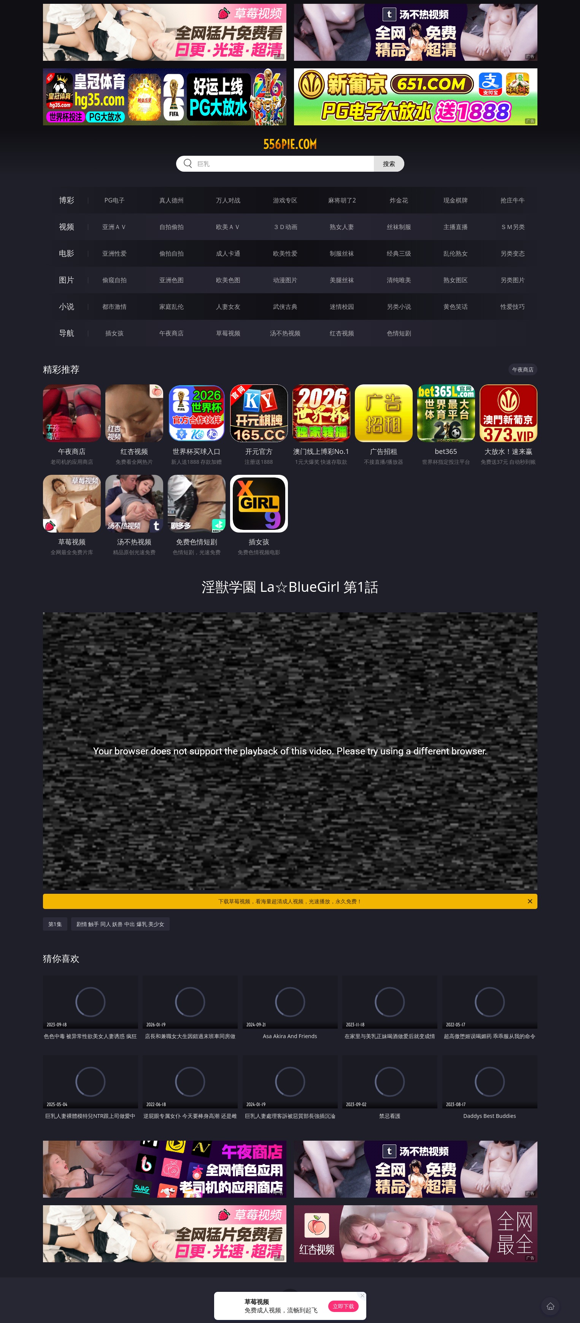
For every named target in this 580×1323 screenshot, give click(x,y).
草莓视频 (228, 333)
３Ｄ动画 (285, 227)
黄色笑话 (455, 306)
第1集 (55, 924)
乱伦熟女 (455, 253)
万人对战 (228, 200)
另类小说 (399, 306)
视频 (66, 226)
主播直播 (455, 227)
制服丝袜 (342, 253)
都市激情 (114, 306)
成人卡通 (228, 253)
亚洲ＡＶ (114, 227)
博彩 (66, 200)
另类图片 (513, 280)
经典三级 (399, 253)
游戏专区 (285, 200)
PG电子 (115, 200)
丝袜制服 (399, 227)
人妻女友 (228, 306)
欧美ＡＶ (228, 227)
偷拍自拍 (171, 253)
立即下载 (343, 1306)
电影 (66, 253)
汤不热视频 (285, 333)
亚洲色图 (171, 280)
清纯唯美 (399, 280)
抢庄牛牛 (513, 200)
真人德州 (171, 200)
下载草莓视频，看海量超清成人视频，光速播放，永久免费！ (376, 901)
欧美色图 (228, 280)
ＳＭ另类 (513, 227)
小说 (66, 306)
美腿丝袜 (342, 280)
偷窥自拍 (114, 280)
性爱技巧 (513, 306)
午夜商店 (171, 333)
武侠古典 (285, 306)
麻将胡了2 (342, 200)
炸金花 (399, 200)
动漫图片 (285, 280)
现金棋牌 (455, 200)
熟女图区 (455, 280)
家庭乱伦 (171, 306)
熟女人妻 (342, 227)
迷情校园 (342, 306)
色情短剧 (399, 333)
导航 (66, 333)
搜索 (389, 164)
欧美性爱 (285, 253)
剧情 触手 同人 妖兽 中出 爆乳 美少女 (120, 924)
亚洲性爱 (114, 253)
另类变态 (513, 253)
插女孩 (114, 333)
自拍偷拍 (171, 227)
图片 (66, 280)
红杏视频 (342, 333)
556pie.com (290, 144)
